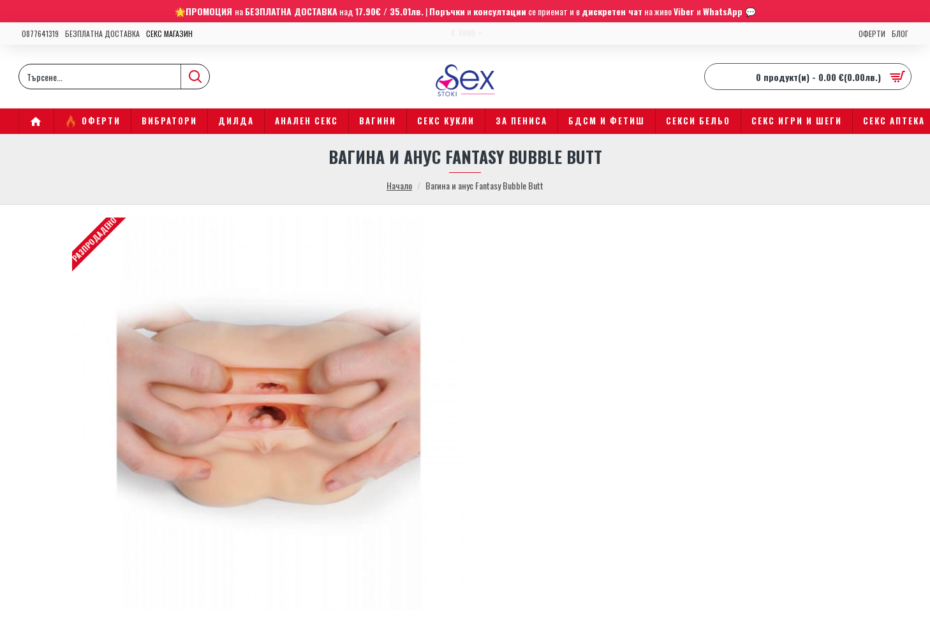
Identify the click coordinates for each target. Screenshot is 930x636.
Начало (399, 185)
